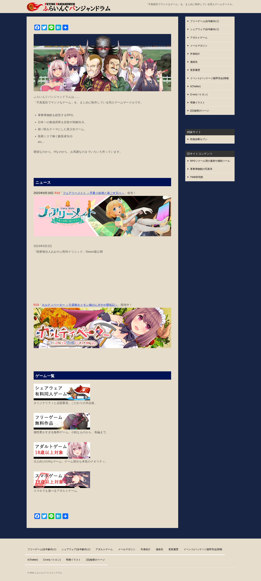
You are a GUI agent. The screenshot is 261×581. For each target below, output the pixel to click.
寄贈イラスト (197, 102)
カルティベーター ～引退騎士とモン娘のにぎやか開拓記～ (80, 304)
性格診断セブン (198, 139)
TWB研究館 (196, 177)
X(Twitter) (195, 86)
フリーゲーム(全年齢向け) (204, 21)
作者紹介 (195, 53)
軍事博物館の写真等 (201, 169)
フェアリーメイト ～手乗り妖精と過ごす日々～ (93, 192)
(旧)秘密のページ (199, 110)
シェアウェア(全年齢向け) (204, 29)
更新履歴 (195, 70)
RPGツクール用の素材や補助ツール (210, 160)
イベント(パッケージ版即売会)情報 (209, 78)
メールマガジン (198, 45)
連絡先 (194, 61)
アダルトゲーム (198, 37)
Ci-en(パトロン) (199, 94)
